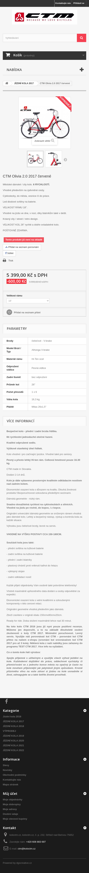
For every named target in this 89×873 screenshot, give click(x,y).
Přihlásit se (78, 3)
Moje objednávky (12, 799)
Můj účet (10, 793)
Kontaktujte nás (63, 3)
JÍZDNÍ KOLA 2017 (13, 721)
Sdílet (9, 253)
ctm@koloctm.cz (27, 848)
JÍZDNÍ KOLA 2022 (13, 750)
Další (65, 159)
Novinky (7, 770)
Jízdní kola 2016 (12, 716)
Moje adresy (10, 809)
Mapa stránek (10, 784)
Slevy (6, 765)
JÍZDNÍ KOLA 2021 (13, 745)
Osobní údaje (10, 814)
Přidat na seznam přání (26, 312)
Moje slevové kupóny (15, 818)
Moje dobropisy (12, 804)
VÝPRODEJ (9, 731)
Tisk (10, 260)
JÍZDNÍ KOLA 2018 (13, 726)
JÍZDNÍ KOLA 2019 (13, 735)
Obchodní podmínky (14, 775)
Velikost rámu (15, 295)
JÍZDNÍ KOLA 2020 (13, 740)
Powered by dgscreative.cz (17, 863)
